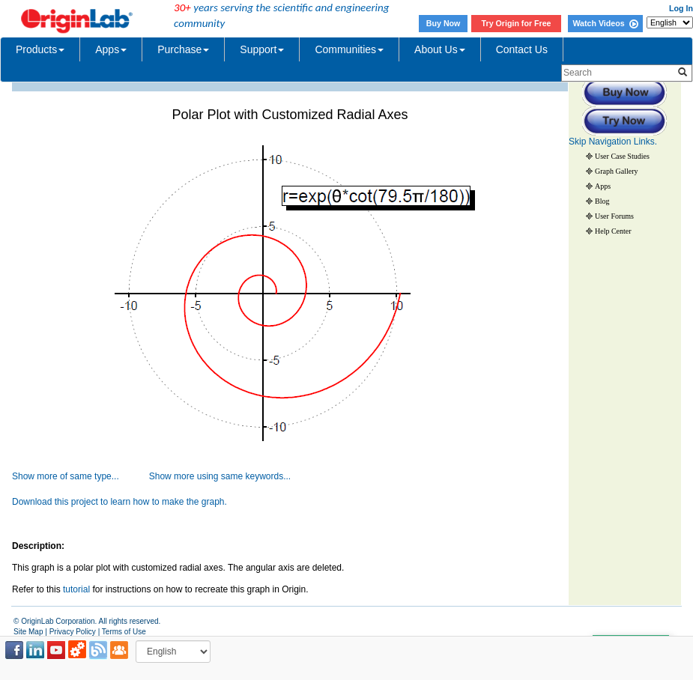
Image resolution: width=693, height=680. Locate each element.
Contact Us (522, 49)
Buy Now (443, 23)
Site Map (28, 632)
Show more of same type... (65, 476)
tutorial (76, 589)
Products (40, 49)
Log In (681, 8)
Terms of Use (124, 632)
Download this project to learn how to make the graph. (119, 502)
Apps (111, 49)
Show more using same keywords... (220, 476)
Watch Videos (605, 23)
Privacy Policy (72, 632)
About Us (439, 49)
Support (262, 49)
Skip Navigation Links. (613, 141)
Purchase (183, 49)
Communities (349, 49)
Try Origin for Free (516, 23)
